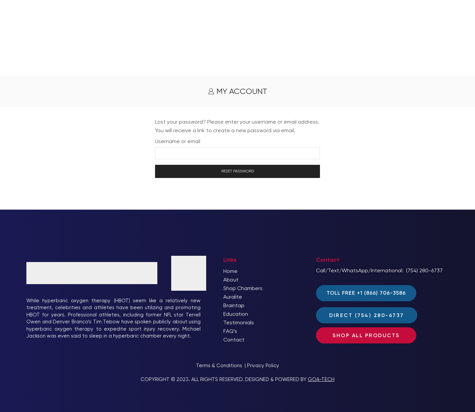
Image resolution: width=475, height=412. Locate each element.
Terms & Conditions (219, 365)
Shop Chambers (243, 288)
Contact (233, 340)
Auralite (232, 297)
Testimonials (238, 322)
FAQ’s (230, 331)
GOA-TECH (321, 379)
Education (235, 314)
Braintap (233, 305)
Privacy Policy (263, 365)
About (230, 280)
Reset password (237, 171)
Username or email (177, 141)
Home (230, 271)
